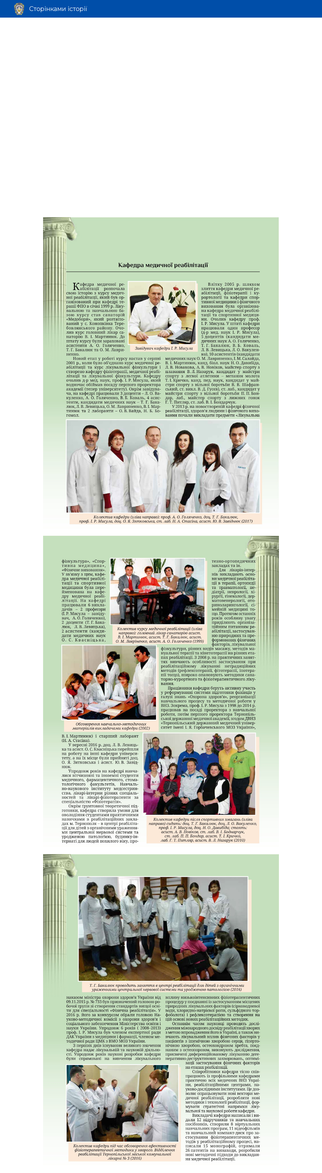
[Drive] (160, 134)
